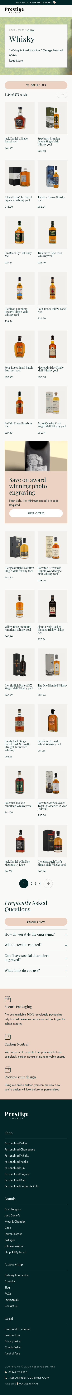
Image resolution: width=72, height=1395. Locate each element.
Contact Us (11, 1306)
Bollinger (10, 1240)
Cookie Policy (13, 1347)
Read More (16, 61)
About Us (10, 1281)
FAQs (8, 1294)
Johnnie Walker (14, 1246)
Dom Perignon (13, 1209)
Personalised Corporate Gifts (22, 1186)
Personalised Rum (15, 1180)
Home (12, 30)
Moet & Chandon (15, 1222)
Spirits (21, 30)
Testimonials (12, 1300)
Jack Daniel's (12, 1215)
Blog (7, 1287)
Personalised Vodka (16, 1162)
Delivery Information (17, 1275)
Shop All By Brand (15, 1252)
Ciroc (8, 1228)
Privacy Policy (13, 1341)
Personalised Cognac (17, 1174)
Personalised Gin (15, 1168)
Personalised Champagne (20, 1149)
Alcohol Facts (12, 1353)
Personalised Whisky (17, 1156)
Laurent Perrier (13, 1234)
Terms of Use (12, 1335)
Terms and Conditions (17, 1329)
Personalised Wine (16, 1143)
